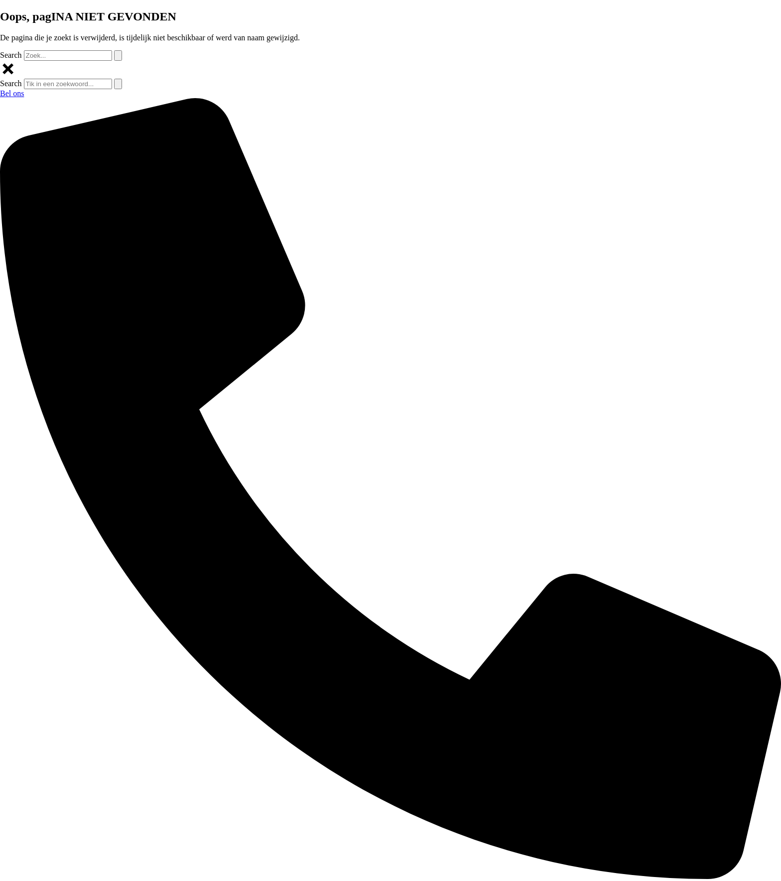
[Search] (118, 55)
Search (11, 55)
